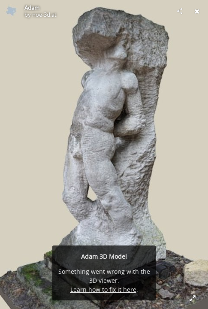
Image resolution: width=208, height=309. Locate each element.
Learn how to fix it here (103, 289)
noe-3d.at (44, 14)
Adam (31, 8)
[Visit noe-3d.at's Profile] (11, 11)
